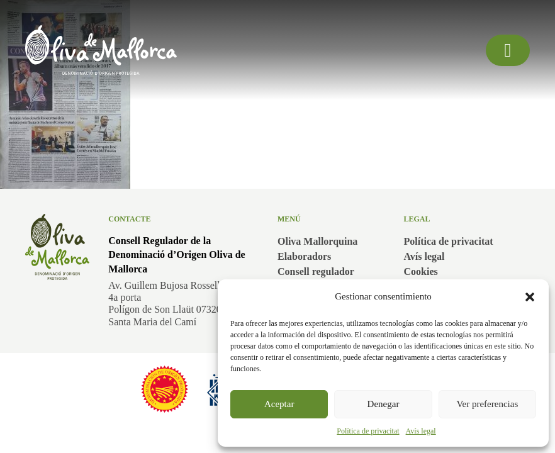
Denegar (383, 404)
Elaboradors (304, 256)
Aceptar (279, 404)
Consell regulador (316, 271)
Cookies (421, 271)
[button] (530, 297)
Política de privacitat (368, 431)
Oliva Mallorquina (317, 241)
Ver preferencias (487, 404)
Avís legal (421, 431)
